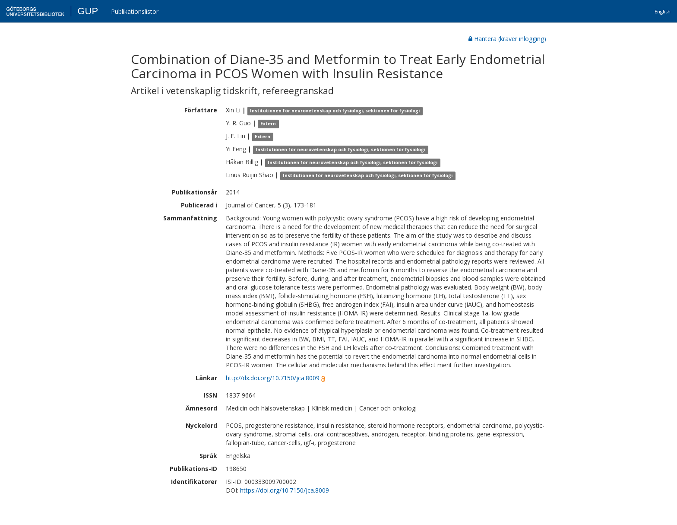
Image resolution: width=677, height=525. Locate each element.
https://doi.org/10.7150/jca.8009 (284, 490)
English (663, 11)
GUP (87, 11)
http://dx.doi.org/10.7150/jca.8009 (273, 378)
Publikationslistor (134, 11)
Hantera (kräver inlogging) (507, 39)
